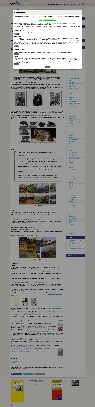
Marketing (17, 37)
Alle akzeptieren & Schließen (47, 1)
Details (16, 14)
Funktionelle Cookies (19, 30)
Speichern (47, 47)
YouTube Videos (17, 17)
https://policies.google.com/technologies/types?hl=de (25, 25)
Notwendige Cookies (19, 11)
